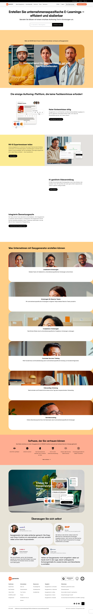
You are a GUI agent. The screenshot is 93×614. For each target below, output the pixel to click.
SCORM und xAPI (12, 595)
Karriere (80, 1)
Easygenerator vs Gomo (50, 595)
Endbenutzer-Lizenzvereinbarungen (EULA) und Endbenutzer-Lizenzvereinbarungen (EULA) (32, 608)
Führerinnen (64, 584)
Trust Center (23, 592)
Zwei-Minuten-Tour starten (56, 119)
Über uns (85, 1)
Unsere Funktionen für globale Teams (19, 226)
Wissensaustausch (65, 589)
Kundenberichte (36, 589)
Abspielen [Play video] (40, 499)
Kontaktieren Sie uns (24, 597)
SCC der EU (11, 608)
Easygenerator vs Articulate (51, 586)
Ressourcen (36, 584)
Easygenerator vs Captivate (51, 589)
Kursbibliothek (36, 592)
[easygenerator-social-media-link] (74, 604)
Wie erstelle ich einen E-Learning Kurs (69, 592)
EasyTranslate (11, 589)
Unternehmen (23, 584)
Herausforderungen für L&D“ (67, 595)
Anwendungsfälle (29, 4)
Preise (40, 4)
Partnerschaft (74, 1)
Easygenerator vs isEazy (50, 592)
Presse (21, 595)
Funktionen (36, 4)
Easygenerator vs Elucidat (50, 597)
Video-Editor (11, 592)
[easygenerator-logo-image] (9, 4)
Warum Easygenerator (20, 4)
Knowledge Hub (36, 586)
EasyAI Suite (11, 586)
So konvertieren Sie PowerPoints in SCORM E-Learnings (72, 597)
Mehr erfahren (13, 156)
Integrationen (11, 597)
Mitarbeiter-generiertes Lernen (67, 586)
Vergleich (47, 584)
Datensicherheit (23, 589)
